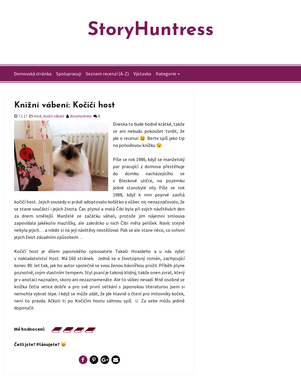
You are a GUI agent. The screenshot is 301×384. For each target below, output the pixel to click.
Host (37, 116)
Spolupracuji (68, 74)
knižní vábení (54, 116)
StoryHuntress (151, 30)
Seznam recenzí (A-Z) (107, 74)
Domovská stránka (32, 74)
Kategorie (166, 74)
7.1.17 (22, 116)
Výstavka (142, 74)
